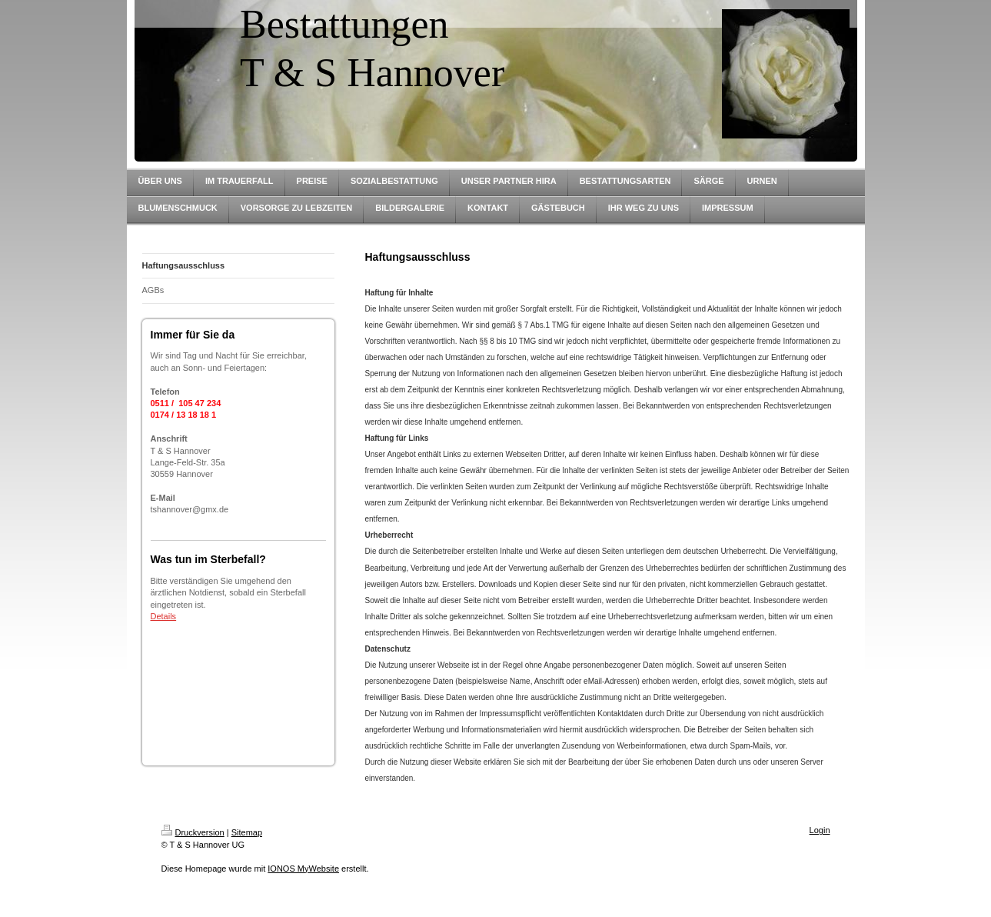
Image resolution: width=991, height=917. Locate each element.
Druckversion (192, 832)
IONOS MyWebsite (303, 868)
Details (164, 616)
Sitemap (246, 832)
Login (820, 830)
